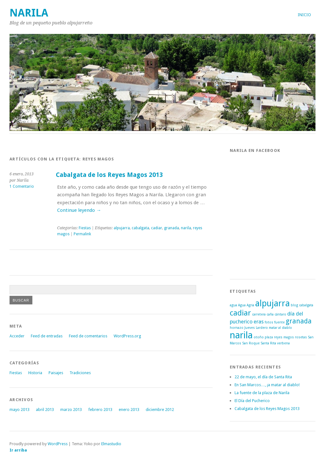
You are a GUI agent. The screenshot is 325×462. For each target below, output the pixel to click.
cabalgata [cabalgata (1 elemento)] (306, 305)
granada (171, 228)
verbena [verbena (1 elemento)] (283, 343)
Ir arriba (18, 450)
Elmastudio (111, 443)
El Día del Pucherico (252, 400)
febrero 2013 (100, 409)
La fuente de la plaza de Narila (262, 392)
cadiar (156, 228)
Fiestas (85, 228)
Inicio (304, 14)
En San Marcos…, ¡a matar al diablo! (267, 384)
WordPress (58, 443)
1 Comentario (22, 186)
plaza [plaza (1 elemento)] (269, 337)
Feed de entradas (47, 336)
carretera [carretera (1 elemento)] (259, 314)
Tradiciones (80, 372)
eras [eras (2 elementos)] (259, 321)
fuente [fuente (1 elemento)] (279, 322)
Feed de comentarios (88, 336)
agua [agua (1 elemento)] (233, 305)
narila (186, 228)
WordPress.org (127, 336)
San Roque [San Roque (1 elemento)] (251, 343)
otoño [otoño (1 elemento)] (259, 337)
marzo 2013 (71, 409)
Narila (29, 13)
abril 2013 (45, 409)
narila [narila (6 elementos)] (241, 335)
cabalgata (140, 228)
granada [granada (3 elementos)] (299, 321)
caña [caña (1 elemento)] (270, 314)
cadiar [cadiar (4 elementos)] (240, 312)
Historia (35, 372)
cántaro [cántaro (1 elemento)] (280, 314)
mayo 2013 (20, 409)
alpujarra (122, 228)
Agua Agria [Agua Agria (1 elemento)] (246, 305)
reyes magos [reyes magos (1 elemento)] (284, 337)
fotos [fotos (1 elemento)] (269, 322)
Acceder (17, 336)
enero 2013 (129, 409)
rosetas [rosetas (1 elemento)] (301, 337)
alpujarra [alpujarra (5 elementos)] (272, 303)
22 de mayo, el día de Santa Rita (263, 376)
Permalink (82, 234)
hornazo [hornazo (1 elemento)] (236, 328)
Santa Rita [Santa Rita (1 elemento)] (268, 343)
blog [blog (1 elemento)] (294, 305)
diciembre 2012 (160, 409)
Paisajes (56, 372)
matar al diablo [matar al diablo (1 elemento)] (280, 328)
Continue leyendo (79, 210)
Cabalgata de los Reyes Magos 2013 (109, 175)
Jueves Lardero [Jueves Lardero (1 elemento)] (256, 328)
